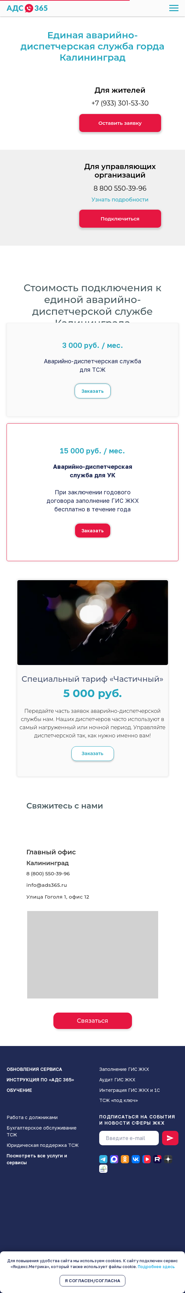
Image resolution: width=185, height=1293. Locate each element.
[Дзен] (168, 1159)
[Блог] (103, 1169)
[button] (120, 123)
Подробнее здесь (156, 1266)
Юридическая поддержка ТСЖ (43, 1145)
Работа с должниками (32, 1117)
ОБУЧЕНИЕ (19, 1090)
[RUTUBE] (157, 1159)
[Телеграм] (103, 1159)
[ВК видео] (146, 1159)
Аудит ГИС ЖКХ (117, 1079)
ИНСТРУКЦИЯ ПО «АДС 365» (40, 1079)
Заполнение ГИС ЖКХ (124, 1069)
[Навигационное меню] (173, 8)
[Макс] (114, 1159)
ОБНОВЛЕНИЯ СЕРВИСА (34, 1069)
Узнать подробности (119, 200)
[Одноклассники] (125, 1159)
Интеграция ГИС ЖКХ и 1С (129, 1090)
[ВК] (136, 1159)
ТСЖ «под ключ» (118, 1100)
